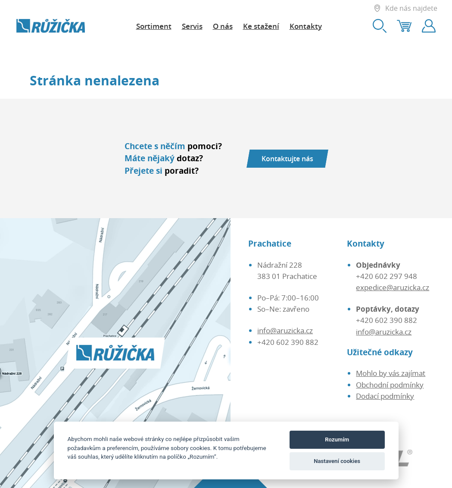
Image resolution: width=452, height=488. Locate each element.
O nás (223, 26)
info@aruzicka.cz (285, 330)
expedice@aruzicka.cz (392, 287)
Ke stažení (261, 26)
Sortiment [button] (153, 26)
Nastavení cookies (337, 461)
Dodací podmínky (385, 396)
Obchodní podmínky (390, 384)
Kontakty (306, 26)
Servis (192, 26)
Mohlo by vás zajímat (390, 373)
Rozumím (337, 439)
